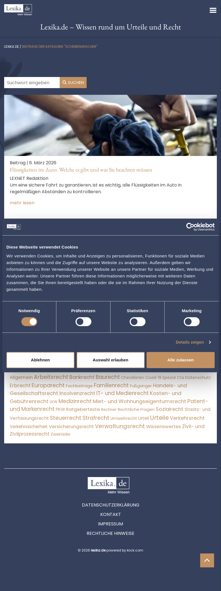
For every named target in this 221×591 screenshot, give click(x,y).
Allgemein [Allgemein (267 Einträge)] (21, 377)
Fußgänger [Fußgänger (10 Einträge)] (141, 386)
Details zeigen (190, 342)
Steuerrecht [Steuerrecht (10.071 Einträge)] (65, 418)
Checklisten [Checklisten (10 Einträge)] (132, 377)
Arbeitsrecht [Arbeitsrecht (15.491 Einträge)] (51, 377)
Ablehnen (40, 359)
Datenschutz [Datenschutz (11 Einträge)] (198, 377)
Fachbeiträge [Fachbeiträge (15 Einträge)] (79, 386)
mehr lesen (22, 203)
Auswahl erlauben (110, 359)
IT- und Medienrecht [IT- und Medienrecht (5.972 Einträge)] (122, 393)
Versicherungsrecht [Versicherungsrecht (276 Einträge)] (71, 426)
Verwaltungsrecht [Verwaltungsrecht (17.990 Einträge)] (120, 426)
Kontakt (110, 514)
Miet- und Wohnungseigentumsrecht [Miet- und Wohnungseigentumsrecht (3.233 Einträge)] (139, 401)
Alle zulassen (180, 359)
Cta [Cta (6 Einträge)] (180, 377)
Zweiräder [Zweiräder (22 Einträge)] (61, 434)
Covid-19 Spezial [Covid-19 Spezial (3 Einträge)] (160, 377)
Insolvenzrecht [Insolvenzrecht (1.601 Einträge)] (77, 393)
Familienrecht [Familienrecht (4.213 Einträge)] (111, 385)
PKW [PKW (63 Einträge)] (60, 409)
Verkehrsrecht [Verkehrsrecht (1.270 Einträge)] (187, 417)
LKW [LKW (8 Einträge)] (53, 401)
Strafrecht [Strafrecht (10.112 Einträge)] (95, 418)
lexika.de (11, 46)
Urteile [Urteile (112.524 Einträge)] (159, 418)
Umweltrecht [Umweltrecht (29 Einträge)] (123, 418)
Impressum (110, 524)
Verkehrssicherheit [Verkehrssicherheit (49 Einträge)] (29, 426)
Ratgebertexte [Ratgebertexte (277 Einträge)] (83, 409)
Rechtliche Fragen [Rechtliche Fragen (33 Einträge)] (136, 409)
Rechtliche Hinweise (110, 533)
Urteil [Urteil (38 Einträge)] (143, 418)
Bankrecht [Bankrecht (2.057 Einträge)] (82, 377)
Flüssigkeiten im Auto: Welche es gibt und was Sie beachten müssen (81, 169)
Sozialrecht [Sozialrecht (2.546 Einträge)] (170, 409)
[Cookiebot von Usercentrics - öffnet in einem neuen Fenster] (190, 227)
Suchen (73, 82)
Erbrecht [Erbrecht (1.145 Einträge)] (20, 385)
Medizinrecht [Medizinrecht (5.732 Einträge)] (75, 401)
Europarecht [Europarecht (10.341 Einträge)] (48, 385)
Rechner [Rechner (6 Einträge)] (109, 409)
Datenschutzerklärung (110, 505)
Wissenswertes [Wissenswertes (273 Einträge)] (163, 426)
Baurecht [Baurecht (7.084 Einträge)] (108, 377)
